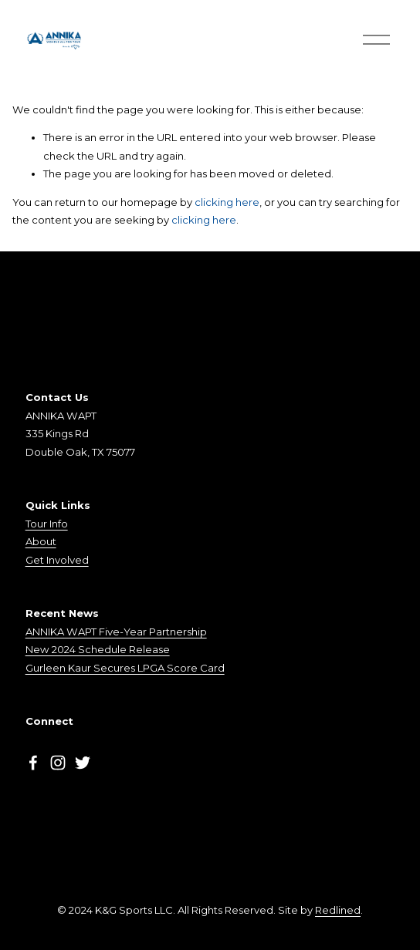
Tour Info (46, 523)
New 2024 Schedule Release (97, 649)
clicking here (227, 202)
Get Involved (57, 560)
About (40, 541)
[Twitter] (82, 762)
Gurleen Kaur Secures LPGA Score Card (125, 668)
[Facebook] (33, 762)
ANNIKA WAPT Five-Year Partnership (116, 631)
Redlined (338, 910)
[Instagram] (58, 762)
